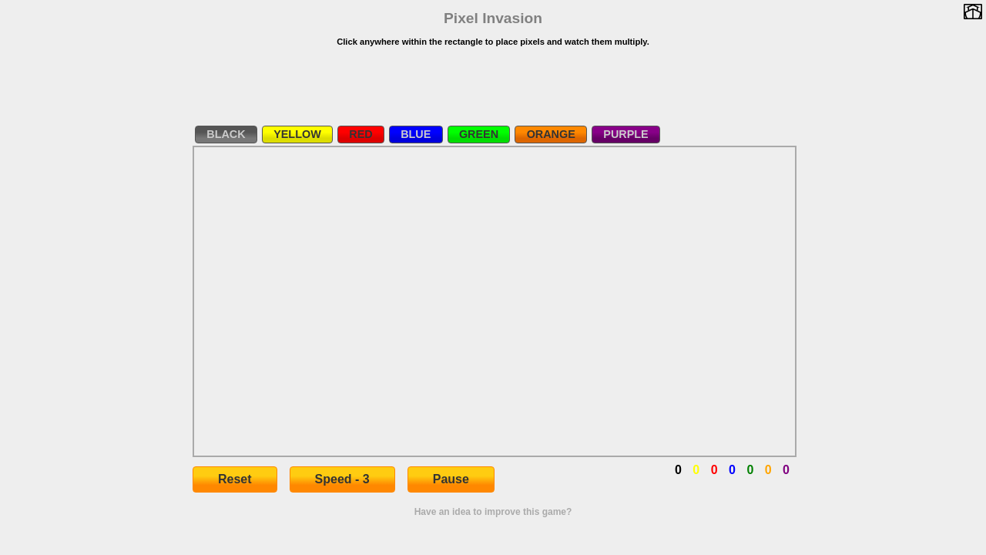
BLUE (416, 134)
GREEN (478, 134)
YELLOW (297, 134)
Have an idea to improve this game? (493, 511)
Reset (235, 479)
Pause (451, 479)
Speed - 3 (342, 479)
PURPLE (625, 134)
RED (360, 134)
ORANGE (551, 134)
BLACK (225, 134)
